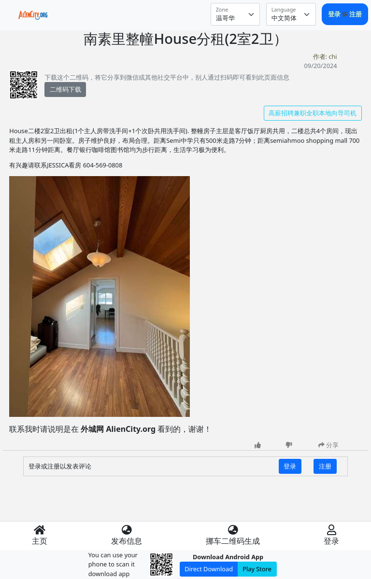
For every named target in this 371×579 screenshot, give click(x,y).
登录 (335, 14)
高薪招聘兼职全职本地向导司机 (313, 113)
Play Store (257, 569)
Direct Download (209, 569)
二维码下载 (65, 89)
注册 (355, 14)
